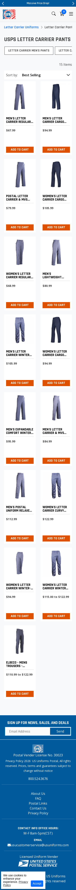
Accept (37, 883)
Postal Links (38, 803)
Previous (3, 3)
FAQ (38, 798)
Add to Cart (20, 149)
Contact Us (38, 808)
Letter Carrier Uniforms (21, 27)
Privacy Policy (38, 813)
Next (73, 3)
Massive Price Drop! (38, 3)
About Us (38, 793)
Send (60, 731)
